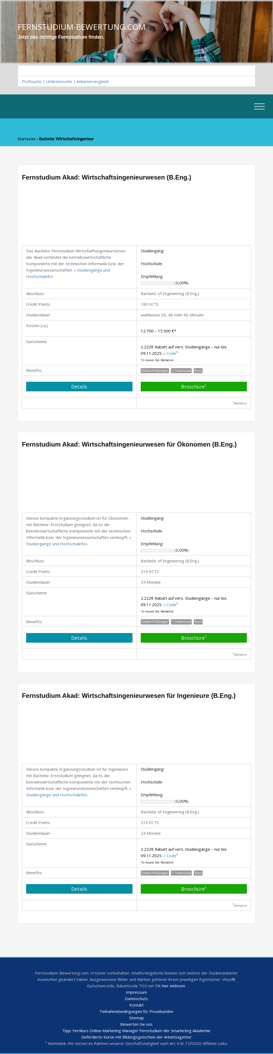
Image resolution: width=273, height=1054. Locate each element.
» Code (169, 353)
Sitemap (136, 1017)
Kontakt (136, 1005)
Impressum (136, 992)
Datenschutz (136, 998)
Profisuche (32, 81)
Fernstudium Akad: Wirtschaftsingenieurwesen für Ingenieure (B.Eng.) (129, 695)
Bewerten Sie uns (136, 1024)
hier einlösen (173, 985)
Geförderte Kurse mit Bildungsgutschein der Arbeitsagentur (136, 1037)
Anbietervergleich (93, 81)
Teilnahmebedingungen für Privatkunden (136, 1011)
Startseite (27, 138)
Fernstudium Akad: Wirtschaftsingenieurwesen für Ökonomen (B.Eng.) (129, 444)
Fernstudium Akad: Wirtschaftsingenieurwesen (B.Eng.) (106, 177)
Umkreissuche (59, 81)
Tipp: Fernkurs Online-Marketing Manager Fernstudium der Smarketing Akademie (136, 1030)
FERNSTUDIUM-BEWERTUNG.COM (82, 26)
